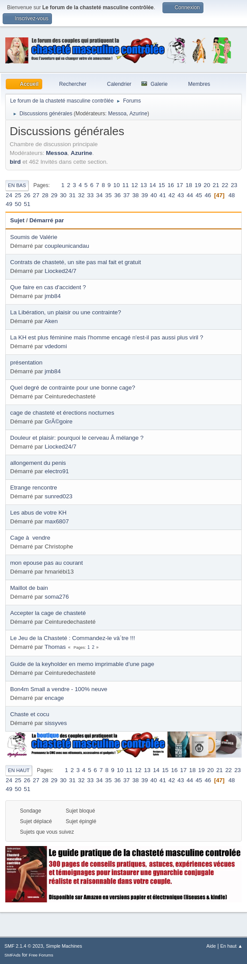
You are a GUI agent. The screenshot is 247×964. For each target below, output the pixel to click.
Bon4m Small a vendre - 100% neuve (58, 689)
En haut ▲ (231, 946)
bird (15, 161)
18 (188, 185)
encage (54, 698)
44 (190, 195)
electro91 (57, 471)
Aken (51, 321)
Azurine (138, 113)
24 (9, 195)
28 (45, 195)
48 (232, 195)
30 (63, 195)
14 (152, 185)
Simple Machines (64, 946)
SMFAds (12, 955)
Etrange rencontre (33, 487)
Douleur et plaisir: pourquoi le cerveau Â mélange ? (77, 437)
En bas (17, 185)
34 (99, 195)
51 (27, 204)
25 (18, 195)
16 (170, 185)
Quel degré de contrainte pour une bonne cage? (72, 387)
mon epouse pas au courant (46, 562)
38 (135, 195)
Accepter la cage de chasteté (48, 613)
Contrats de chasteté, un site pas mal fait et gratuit (75, 262)
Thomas (55, 647)
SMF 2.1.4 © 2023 (23, 946)
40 (154, 195)
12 (134, 185)
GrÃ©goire (59, 421)
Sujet (17, 220)
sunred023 (59, 496)
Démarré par (46, 220)
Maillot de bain (29, 588)
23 (234, 185)
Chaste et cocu (29, 714)
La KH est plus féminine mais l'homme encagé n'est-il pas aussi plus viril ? (106, 337)
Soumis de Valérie (33, 237)
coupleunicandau (67, 246)
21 (216, 185)
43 (180, 195)
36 (117, 195)
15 (162, 185)
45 (198, 195)
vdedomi (56, 346)
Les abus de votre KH (38, 512)
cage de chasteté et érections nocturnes (62, 412)
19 (198, 185)
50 (18, 204)
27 (36, 195)
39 (144, 195)
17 (180, 185)
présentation (26, 362)
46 (208, 195)
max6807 (57, 521)
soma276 (57, 596)
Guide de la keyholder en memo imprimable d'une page (82, 664)
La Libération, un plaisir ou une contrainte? (65, 312)
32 (81, 195)
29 (54, 195)
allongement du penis (38, 463)
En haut (18, 770)
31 (72, 195)
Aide (211, 946)
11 (125, 185)
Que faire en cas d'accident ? (48, 287)
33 (90, 195)
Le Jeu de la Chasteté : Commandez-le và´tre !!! (72, 638)
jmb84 (53, 296)
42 (172, 195)
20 (207, 185)
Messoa (117, 113)
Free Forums (41, 955)
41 (162, 195)
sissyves (56, 723)
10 (116, 185)
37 (126, 195)
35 (108, 195)
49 (9, 204)
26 (27, 195)
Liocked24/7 (61, 271)
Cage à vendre (30, 537)
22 (225, 185)
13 (143, 185)
